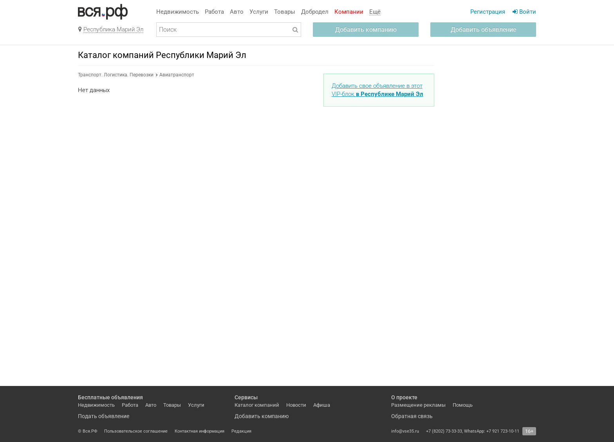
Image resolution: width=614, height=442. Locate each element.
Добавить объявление (483, 29)
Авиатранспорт (176, 75)
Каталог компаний (257, 405)
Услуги (258, 11)
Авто (237, 11)
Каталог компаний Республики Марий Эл (162, 55)
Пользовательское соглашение (136, 431)
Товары (284, 11)
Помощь (463, 405)
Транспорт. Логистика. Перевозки (116, 75)
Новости (296, 405)
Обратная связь (412, 416)
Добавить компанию (366, 29)
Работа (214, 11)
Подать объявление (103, 416)
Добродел (315, 11)
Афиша (321, 405)
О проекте (404, 397)
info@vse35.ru (405, 431)
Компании (348, 11)
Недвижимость (177, 11)
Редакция (241, 431)
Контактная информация (199, 431)
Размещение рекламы (418, 405)
